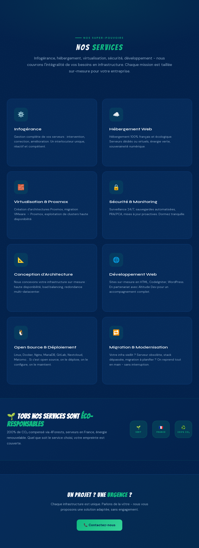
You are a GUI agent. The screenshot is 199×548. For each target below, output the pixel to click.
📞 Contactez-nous (99, 525)
